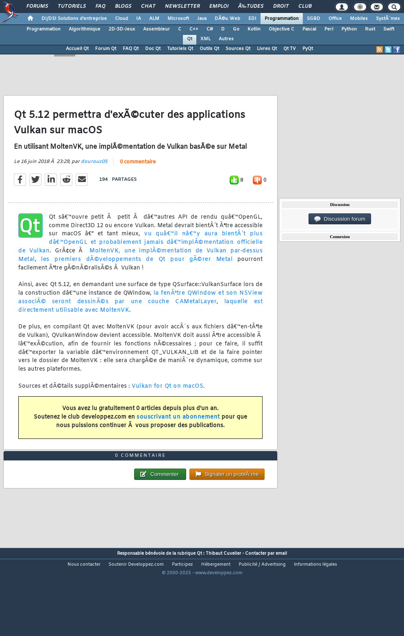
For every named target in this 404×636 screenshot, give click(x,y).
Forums (37, 6)
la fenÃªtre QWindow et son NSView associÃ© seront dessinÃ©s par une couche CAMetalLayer (140, 310)
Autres (226, 39)
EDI (252, 19)
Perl (328, 29)
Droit (280, 6)
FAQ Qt (131, 49)
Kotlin (254, 29)
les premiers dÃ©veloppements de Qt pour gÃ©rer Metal (136, 272)
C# (209, 29)
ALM (154, 19)
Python (349, 29)
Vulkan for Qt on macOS (167, 398)
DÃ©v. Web (227, 19)
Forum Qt (105, 49)
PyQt (307, 49)
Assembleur (156, 29)
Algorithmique (84, 29)
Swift (388, 29)
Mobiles (359, 19)
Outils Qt (209, 49)
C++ (193, 29)
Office (335, 19)
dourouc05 (94, 174)
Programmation (282, 19)
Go (236, 29)
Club (305, 6)
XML (205, 39)
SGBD (313, 19)
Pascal (309, 29)
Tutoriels (72, 6)
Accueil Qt (77, 49)
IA (138, 19)
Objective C (281, 29)
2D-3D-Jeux (122, 29)
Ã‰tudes (250, 6)
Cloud (121, 19)
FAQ (100, 6)
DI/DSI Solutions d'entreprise (74, 19)
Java (201, 19)
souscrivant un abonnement (178, 429)
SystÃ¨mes (388, 19)
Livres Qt (267, 49)
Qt (189, 39)
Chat (148, 6)
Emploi (219, 6)
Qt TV (289, 49)
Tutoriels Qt (180, 49)
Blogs (123, 6)
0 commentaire (138, 174)
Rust (370, 29)
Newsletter (182, 6)
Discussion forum (339, 219)
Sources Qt (238, 49)
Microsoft (178, 19)
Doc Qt (153, 49)
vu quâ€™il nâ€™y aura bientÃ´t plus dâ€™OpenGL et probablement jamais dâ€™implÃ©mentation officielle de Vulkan (140, 255)
